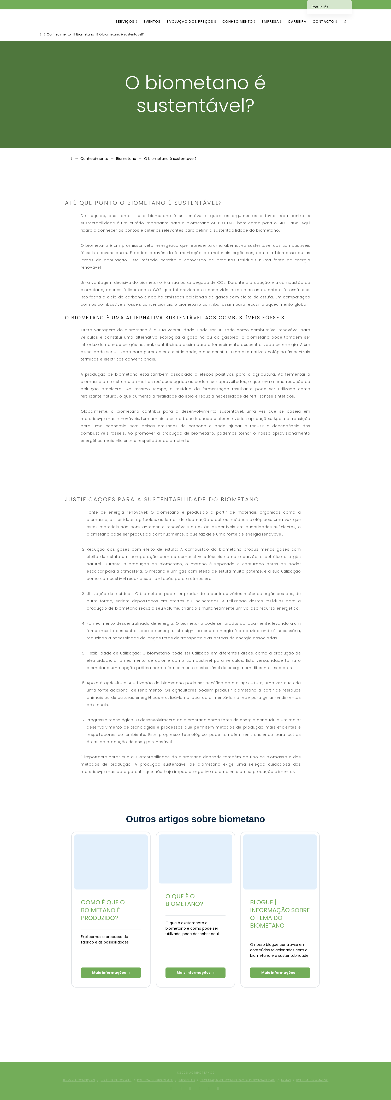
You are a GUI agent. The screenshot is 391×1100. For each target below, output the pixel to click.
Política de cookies (116, 1080)
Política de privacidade (155, 1080)
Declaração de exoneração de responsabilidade (237, 1080)
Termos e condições (79, 1080)
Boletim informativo (312, 1080)
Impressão (187, 1080)
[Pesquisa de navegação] (345, 18)
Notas (286, 1080)
